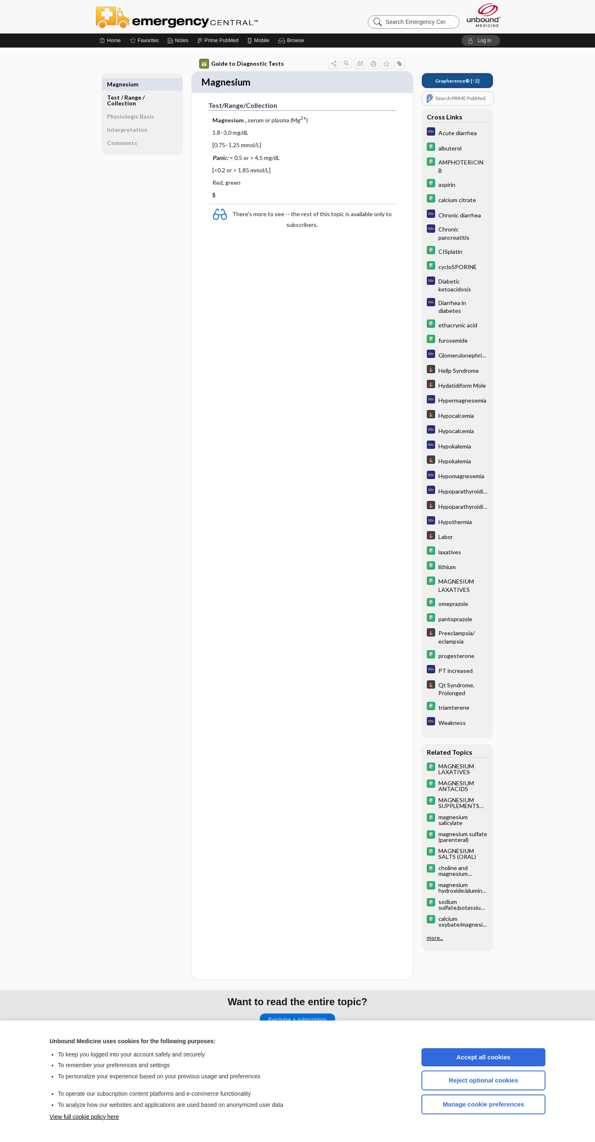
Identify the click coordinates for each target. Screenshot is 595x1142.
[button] (292, 40)
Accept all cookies (484, 1057)
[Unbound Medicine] (484, 15)
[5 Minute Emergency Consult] (457, 370)
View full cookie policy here (84, 1116)
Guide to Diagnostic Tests (241, 64)
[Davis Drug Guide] (457, 147)
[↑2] (457, 81)
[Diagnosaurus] (457, 132)
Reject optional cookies (483, 1080)
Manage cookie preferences (483, 1104)
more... (435, 938)
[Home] (110, 40)
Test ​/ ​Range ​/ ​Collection (126, 87)
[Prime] (217, 40)
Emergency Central (198, 16)
